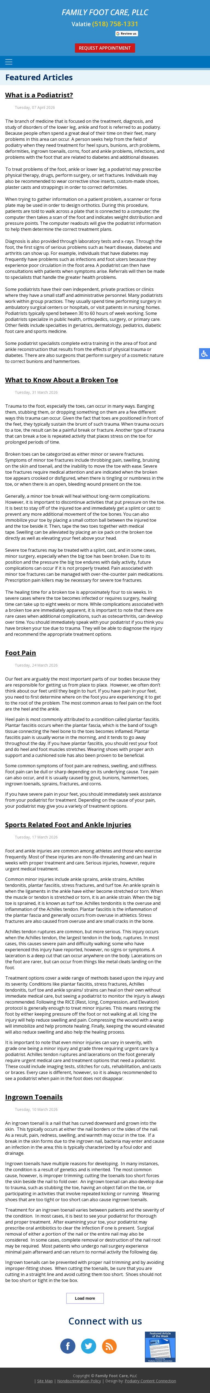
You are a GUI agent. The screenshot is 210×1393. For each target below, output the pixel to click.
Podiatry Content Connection (150, 1380)
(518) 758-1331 (115, 23)
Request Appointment (105, 48)
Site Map (45, 1380)
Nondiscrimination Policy (79, 1380)
